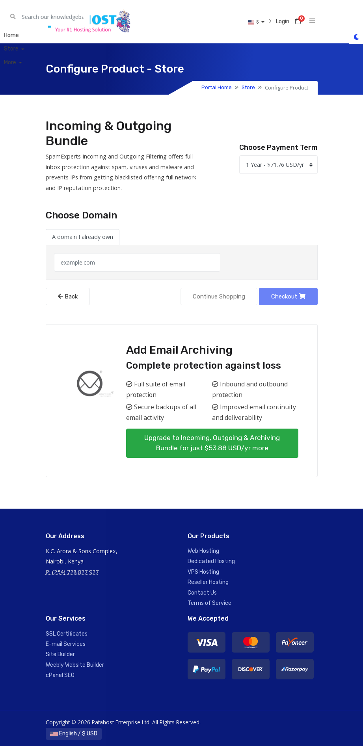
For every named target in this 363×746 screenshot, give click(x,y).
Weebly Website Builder (75, 665)
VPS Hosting (203, 572)
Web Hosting (203, 551)
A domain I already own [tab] (82, 237)
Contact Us (202, 592)
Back (68, 296)
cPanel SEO (60, 675)
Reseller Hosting (208, 582)
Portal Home (216, 87)
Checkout (288, 296)
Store (248, 87)
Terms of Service (209, 603)
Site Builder (60, 654)
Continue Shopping (219, 296)
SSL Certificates (66, 633)
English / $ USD (73, 733)
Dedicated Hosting (211, 561)
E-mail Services (66, 644)
